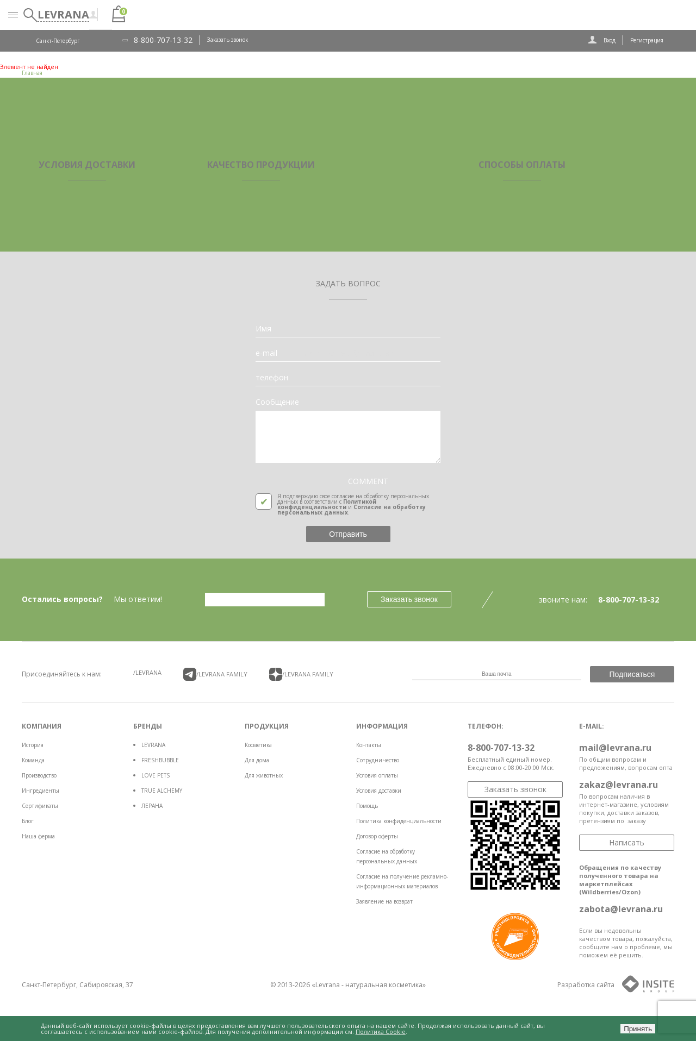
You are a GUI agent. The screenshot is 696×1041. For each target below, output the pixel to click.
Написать (626, 842)
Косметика (258, 745)
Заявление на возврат (384, 901)
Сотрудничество (377, 760)
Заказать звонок (227, 39)
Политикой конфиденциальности (326, 504)
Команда (33, 760)
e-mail (266, 353)
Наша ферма (38, 836)
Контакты (368, 745)
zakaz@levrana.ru (618, 784)
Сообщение (277, 402)
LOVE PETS (155, 775)
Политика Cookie (381, 1031)
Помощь (367, 806)
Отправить (347, 534)
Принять (638, 1029)
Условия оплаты (377, 775)
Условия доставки (378, 790)
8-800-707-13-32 (163, 40)
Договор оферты (377, 836)
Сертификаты (40, 806)
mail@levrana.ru (615, 747)
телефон (272, 377)
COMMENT (368, 481)
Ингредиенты (40, 790)
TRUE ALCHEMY (161, 790)
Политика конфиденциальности (399, 821)
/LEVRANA (147, 672)
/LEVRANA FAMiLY (215, 674)
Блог (28, 821)
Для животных (264, 775)
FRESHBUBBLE (160, 760)
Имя (263, 329)
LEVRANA (153, 745)
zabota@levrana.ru (621, 909)
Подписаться (632, 674)
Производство (39, 775)
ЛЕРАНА (152, 806)
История (33, 745)
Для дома (257, 760)
